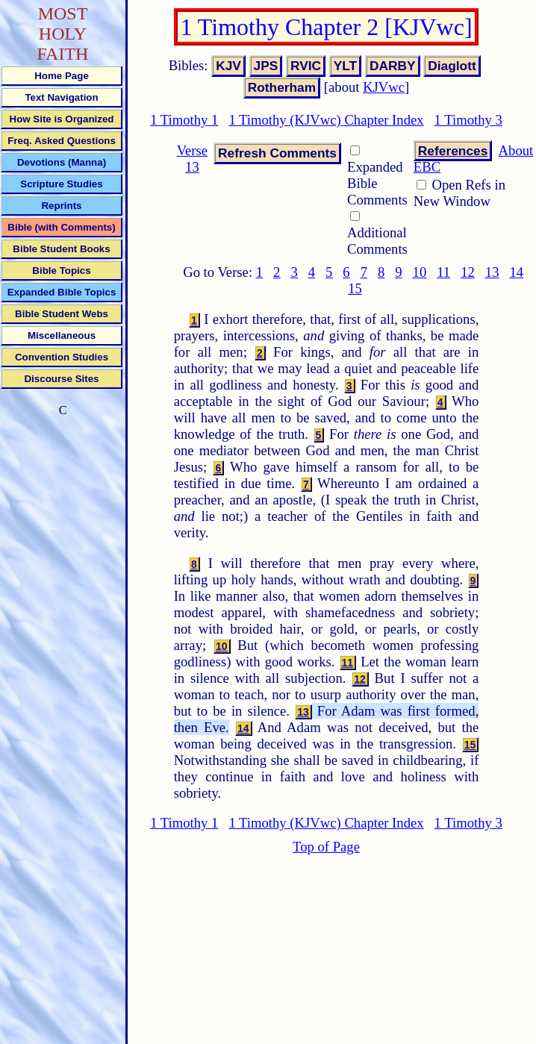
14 (516, 272)
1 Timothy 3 (468, 120)
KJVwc (384, 87)
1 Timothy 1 (184, 120)
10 (420, 272)
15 (355, 288)
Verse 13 (192, 159)
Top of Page (326, 846)
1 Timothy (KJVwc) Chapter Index (325, 120)
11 (443, 272)
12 (468, 272)
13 (492, 272)
